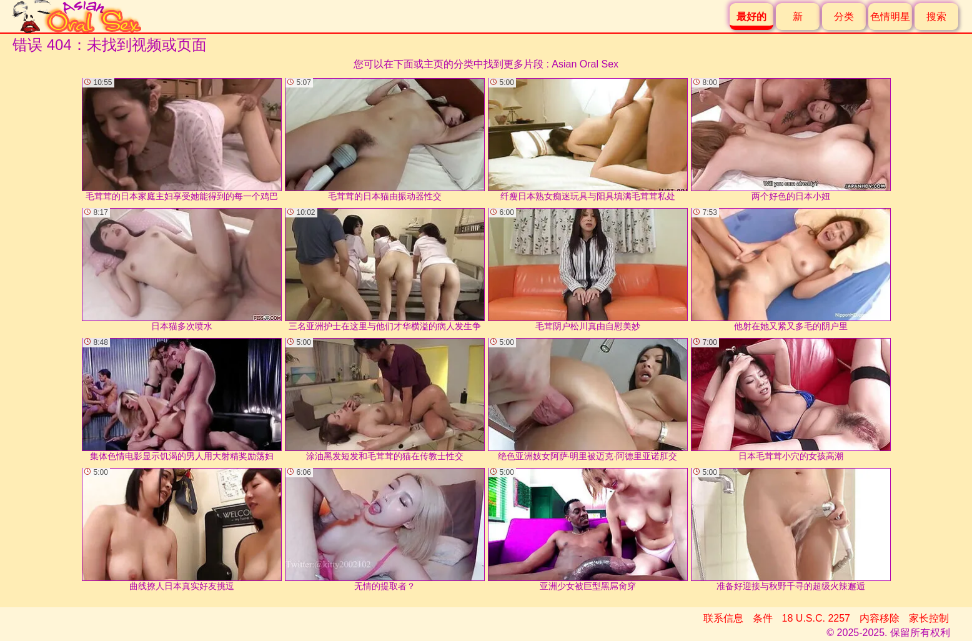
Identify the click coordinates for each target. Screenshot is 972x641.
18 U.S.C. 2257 (816, 618)
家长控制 (929, 618)
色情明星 (890, 16)
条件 (763, 618)
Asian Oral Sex (585, 64)
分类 (844, 16)
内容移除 (880, 618)
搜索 (936, 16)
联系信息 (723, 618)
